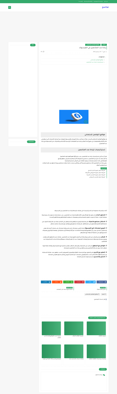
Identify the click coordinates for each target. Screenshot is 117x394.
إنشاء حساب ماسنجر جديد (76, 359)
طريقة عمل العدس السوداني (97, 177)
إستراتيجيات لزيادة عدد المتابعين (94, 62)
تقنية (104, 44)
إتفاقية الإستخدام (88, 1)
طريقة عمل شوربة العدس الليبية (96, 175)
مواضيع (105, 7)
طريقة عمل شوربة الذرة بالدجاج (96, 170)
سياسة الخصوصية (98, 1)
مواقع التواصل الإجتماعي (93, 44)
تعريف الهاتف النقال (78, 336)
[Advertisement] (58, 27)
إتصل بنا (81, 1)
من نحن (106, 1)
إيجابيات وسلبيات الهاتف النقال (97, 359)
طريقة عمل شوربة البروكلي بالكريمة (95, 172)
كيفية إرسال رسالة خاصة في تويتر (52, 359)
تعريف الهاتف (102, 336)
